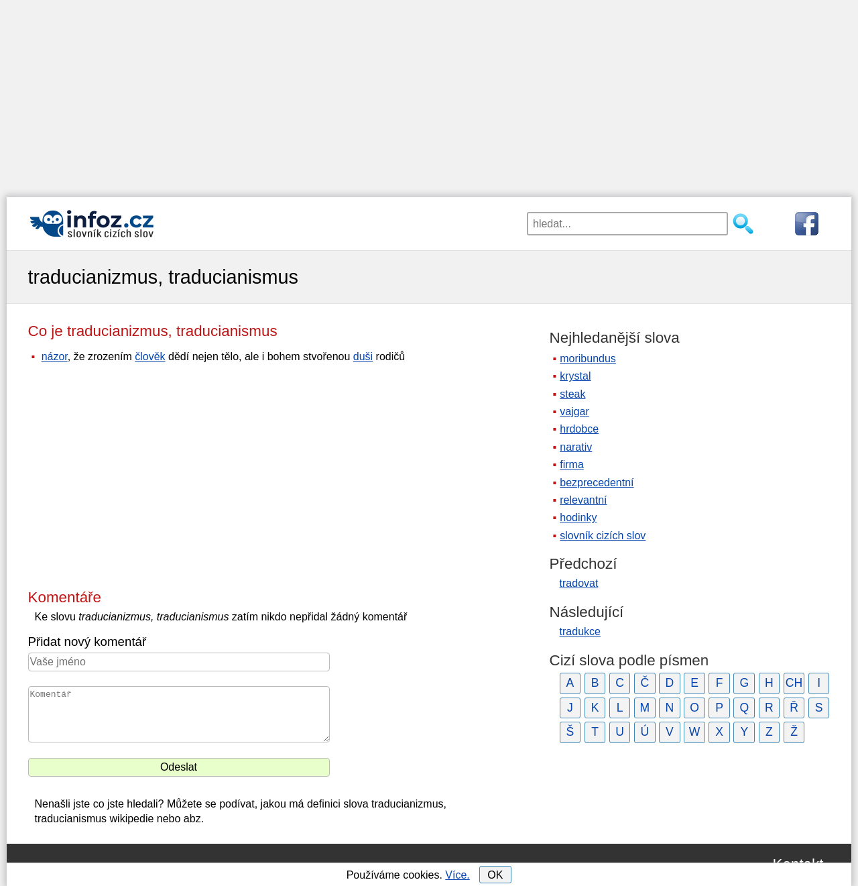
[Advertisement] (429, 94)
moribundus (588, 358)
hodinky (578, 517)
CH (794, 682)
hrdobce (579, 429)
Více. (457, 875)
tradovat (579, 583)
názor (55, 356)
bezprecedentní (596, 482)
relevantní (583, 500)
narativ (576, 447)
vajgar (574, 411)
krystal (575, 376)
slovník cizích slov (603, 535)
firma (572, 464)
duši (363, 356)
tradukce (580, 631)
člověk (150, 356)
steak (572, 394)
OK (495, 875)
